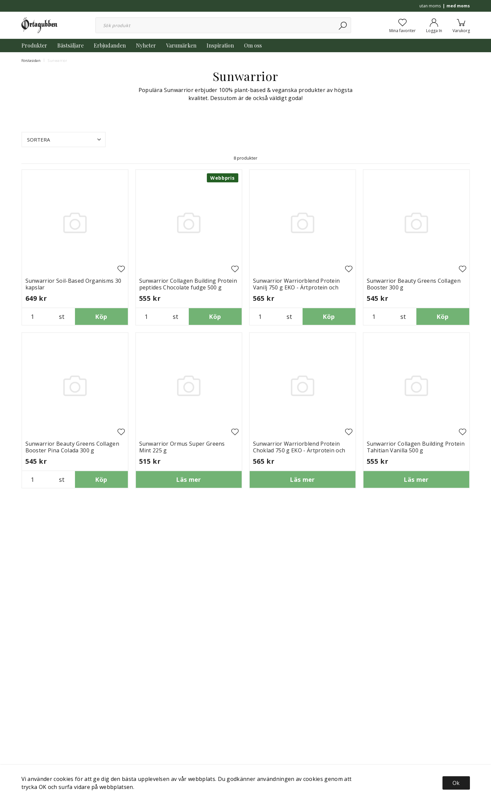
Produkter (34, 45)
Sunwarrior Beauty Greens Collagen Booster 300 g (414, 284)
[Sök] (343, 25)
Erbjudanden (110, 45)
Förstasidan (31, 60)
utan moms (430, 6)
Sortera (64, 139)
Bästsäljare (70, 45)
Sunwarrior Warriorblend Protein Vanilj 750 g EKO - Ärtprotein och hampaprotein (296, 287)
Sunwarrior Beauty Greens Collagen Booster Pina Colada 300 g (72, 447)
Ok (456, 783)
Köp (101, 317)
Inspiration (220, 45)
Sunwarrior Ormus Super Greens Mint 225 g (182, 447)
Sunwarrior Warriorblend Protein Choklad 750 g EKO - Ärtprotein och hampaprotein (299, 450)
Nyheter (146, 45)
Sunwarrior (57, 60)
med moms (458, 6)
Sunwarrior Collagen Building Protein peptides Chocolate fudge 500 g (188, 284)
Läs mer (188, 479)
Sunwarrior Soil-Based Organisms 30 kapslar (73, 284)
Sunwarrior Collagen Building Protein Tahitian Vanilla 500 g (416, 447)
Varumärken (181, 45)
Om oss (253, 45)
